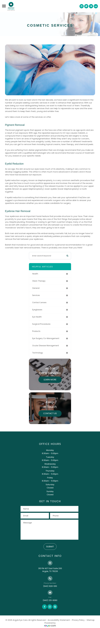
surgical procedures (41, 324)
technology (37, 352)
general (35, 288)
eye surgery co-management (45, 338)
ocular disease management (45, 345)
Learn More (50, 379)
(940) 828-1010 (50, 586)
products (36, 331)
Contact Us (50, 413)
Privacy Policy (78, 620)
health (35, 273)
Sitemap (91, 620)
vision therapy (38, 281)
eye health (37, 317)
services (36, 295)
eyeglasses (37, 309)
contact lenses (39, 302)
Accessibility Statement (59, 620)
